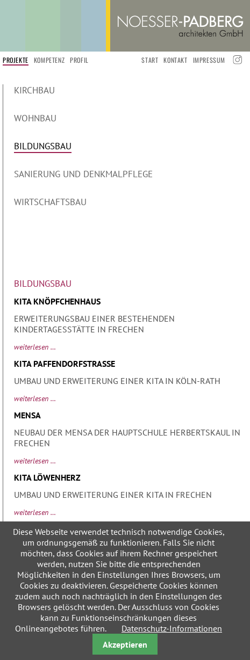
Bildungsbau (43, 146)
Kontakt (175, 59)
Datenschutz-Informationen (172, 628)
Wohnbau (35, 118)
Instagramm (236, 59)
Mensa (27, 415)
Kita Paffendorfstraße (64, 363)
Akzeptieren (125, 644)
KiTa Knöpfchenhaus (57, 301)
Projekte (15, 59)
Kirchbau (34, 90)
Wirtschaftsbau (50, 202)
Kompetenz (49, 59)
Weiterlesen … (35, 347)
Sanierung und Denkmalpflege (83, 174)
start (149, 59)
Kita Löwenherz (47, 477)
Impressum (209, 59)
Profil (79, 59)
